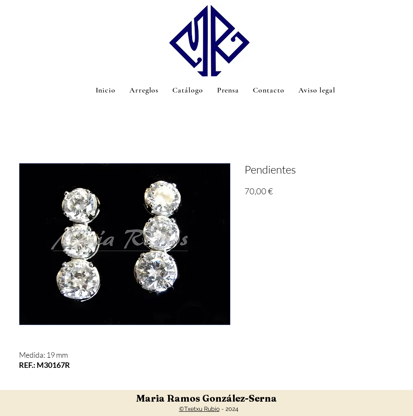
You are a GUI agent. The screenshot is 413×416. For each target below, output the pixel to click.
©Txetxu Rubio (199, 408)
